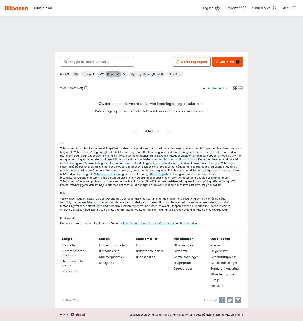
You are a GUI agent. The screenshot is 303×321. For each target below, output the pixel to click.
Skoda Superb (159, 174)
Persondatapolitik (223, 257)
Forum (140, 245)
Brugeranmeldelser (149, 251)
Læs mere (237, 315)
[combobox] (97, 62)
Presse (215, 245)
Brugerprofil (182, 263)
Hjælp (214, 280)
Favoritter (180, 251)
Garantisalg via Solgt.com (73, 253)
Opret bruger (182, 268)
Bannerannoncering (224, 268)
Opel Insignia (167, 223)
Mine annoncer (184, 245)
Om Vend (216, 286)
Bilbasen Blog (146, 257)
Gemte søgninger (185, 257)
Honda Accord (188, 159)
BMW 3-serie (168, 163)
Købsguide (106, 263)
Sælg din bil (70, 245)
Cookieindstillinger (223, 263)
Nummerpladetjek (111, 257)
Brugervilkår (219, 251)
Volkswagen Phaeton (107, 174)
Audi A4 (185, 163)
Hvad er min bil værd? (73, 263)
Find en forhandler (112, 245)
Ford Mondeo (166, 159)
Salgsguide (70, 271)
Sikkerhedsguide (222, 274)
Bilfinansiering (109, 251)
